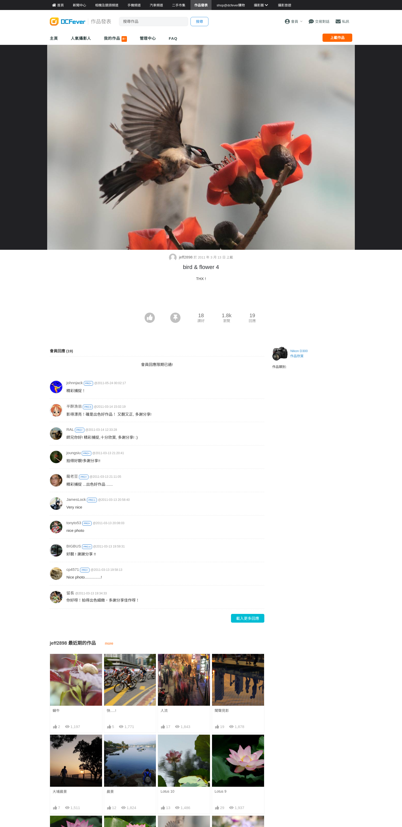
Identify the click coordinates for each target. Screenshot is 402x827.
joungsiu (73, 453)
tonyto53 (73, 523)
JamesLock (76, 499)
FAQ (173, 38)
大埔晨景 (60, 792)
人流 (164, 711)
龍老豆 (72, 476)
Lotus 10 (167, 791)
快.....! (111, 711)
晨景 (110, 792)
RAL (70, 429)
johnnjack (74, 383)
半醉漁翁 (74, 406)
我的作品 (115, 39)
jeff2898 (181, 257)
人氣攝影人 (81, 38)
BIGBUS (73, 546)
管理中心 (148, 38)
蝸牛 (56, 711)
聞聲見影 (222, 711)
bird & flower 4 (171, 825)
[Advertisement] (201, 298)
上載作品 (337, 38)
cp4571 (72, 569)
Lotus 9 (220, 791)
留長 (70, 593)
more (109, 643)
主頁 (54, 38)
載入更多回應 (247, 618)
